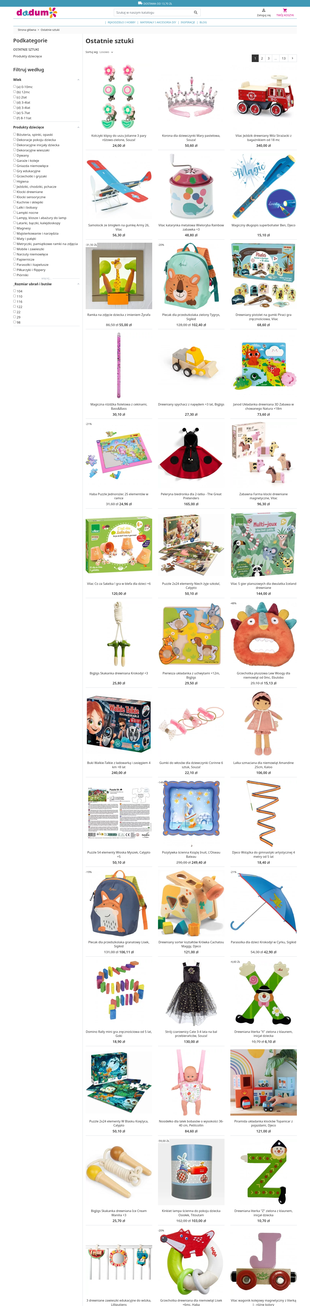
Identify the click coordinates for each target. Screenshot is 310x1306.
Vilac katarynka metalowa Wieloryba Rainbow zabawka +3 (191, 227)
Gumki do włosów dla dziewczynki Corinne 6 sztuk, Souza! (191, 765)
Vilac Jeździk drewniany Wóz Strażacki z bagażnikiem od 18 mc (263, 137)
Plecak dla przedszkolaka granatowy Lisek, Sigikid (118, 944)
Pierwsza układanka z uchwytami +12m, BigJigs (191, 675)
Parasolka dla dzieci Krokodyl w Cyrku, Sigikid (263, 942)
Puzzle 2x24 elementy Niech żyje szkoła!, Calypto (191, 586)
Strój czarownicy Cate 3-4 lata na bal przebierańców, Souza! (191, 1034)
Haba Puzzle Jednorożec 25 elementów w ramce (118, 496)
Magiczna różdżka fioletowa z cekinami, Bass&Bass (118, 406)
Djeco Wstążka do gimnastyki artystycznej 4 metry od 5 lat (263, 854)
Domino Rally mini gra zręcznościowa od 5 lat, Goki (119, 1034)
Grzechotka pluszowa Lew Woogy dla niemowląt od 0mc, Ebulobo (263, 675)
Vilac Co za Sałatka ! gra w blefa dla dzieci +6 (119, 584)
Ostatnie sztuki (26, 49)
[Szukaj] (157, 12)
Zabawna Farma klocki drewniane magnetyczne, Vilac (263, 496)
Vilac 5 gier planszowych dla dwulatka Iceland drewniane (263, 586)
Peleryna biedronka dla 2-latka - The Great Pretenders (191, 496)
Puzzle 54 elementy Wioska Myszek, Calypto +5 (118, 854)
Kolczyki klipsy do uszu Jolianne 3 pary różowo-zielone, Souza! (118, 137)
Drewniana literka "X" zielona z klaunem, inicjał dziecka (263, 1034)
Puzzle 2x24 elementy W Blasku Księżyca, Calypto (118, 1123)
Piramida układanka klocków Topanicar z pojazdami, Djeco (263, 1123)
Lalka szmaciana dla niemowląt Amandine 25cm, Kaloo (263, 765)
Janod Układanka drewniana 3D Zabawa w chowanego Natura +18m (263, 406)
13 (284, 58)
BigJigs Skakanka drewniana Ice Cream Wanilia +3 (119, 1213)
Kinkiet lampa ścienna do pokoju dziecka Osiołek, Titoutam (191, 1213)
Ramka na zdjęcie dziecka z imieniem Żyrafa (118, 315)
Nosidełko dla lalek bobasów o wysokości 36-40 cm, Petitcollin (191, 1123)
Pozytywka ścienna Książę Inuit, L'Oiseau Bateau (191, 854)
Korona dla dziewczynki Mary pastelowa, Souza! (191, 137)
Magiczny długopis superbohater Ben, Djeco (264, 225)
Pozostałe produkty (28, 65)
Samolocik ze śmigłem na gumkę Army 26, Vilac (118, 227)
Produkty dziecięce (27, 56)
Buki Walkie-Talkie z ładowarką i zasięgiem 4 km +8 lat (118, 765)
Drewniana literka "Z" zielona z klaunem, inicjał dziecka (263, 1213)
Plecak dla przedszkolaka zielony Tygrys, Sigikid (191, 317)
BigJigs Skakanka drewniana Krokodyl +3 (119, 673)
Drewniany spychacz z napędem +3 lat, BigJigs (191, 404)
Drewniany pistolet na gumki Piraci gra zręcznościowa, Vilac (263, 317)
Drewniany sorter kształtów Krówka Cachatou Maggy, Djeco (191, 944)
